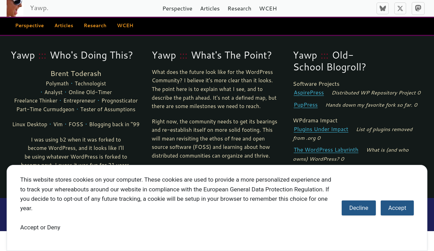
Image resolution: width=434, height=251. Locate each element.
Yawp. (39, 7)
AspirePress (308, 92)
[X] (400, 8)
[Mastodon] (418, 8)
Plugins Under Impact (320, 128)
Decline (358, 208)
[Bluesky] (382, 8)
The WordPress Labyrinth (325, 148)
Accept (397, 208)
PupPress (305, 104)
